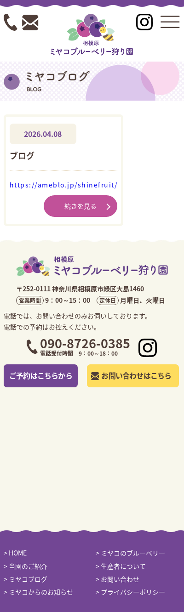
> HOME (15, 552)
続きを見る (80, 205)
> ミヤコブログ (25, 579)
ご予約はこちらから (40, 375)
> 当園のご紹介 (25, 566)
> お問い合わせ (117, 579)
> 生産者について (121, 566)
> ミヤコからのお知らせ (38, 591)
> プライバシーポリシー (130, 591)
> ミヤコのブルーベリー (130, 552)
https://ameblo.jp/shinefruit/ (64, 184)
